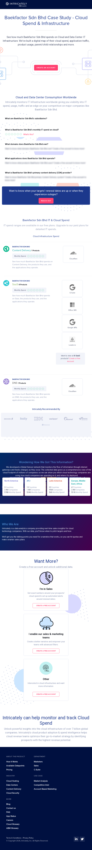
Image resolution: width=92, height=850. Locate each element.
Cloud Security (12, 793)
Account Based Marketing (45, 789)
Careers (9, 820)
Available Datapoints (15, 766)
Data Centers (12, 785)
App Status (11, 816)
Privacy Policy (28, 838)
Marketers (38, 762)
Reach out (46, 201)
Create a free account (46, 605)
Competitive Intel (41, 785)
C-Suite (37, 770)
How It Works (12, 762)
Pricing (9, 770)
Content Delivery (21, 250)
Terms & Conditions (14, 838)
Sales (36, 766)
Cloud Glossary (12, 824)
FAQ (8, 812)
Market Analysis (41, 781)
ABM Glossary (12, 828)
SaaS (15, 284)
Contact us (11, 808)
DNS (15, 383)
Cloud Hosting (12, 781)
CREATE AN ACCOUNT (46, 68)
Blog (8, 804)
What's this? (28, 134)
